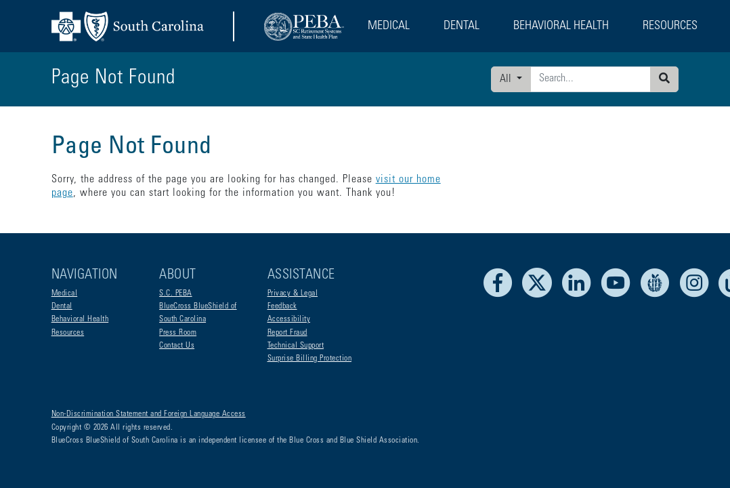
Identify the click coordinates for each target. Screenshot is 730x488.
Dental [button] (461, 26)
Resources (68, 333)
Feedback (282, 306)
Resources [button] (670, 26)
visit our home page (421, 179)
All (507, 79)
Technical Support (295, 346)
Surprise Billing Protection (309, 358)
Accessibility (289, 319)
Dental (61, 306)
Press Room (177, 333)
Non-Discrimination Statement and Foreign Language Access (148, 414)
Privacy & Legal (292, 293)
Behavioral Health (80, 319)
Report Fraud (287, 333)
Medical (64, 293)
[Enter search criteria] (590, 79)
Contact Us (176, 346)
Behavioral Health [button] (561, 26)
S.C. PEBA (175, 293)
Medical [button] (389, 26)
